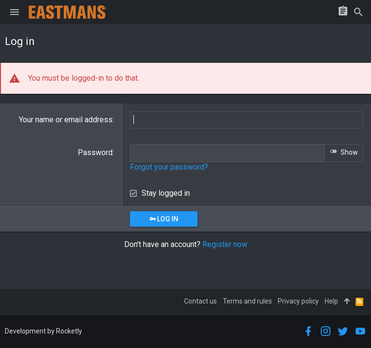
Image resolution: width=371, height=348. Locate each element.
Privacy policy (298, 301)
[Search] (358, 12)
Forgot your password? (169, 167)
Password (95, 152)
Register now (224, 244)
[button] (14, 12)
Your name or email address (66, 119)
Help (331, 301)
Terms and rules (247, 301)
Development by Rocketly (43, 331)
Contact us (200, 301)
